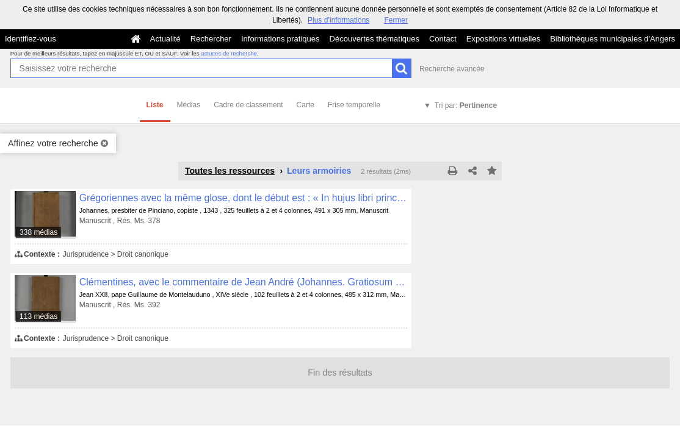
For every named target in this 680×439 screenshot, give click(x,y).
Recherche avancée (452, 69)
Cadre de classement (248, 105)
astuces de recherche (229, 53)
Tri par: (466, 105)
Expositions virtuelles (503, 38)
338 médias (38, 232)
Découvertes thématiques (374, 38)
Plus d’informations (338, 20)
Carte (305, 105)
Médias (189, 105)
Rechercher (210, 38)
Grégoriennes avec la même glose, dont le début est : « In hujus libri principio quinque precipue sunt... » (243, 198)
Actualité (165, 38)
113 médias (38, 316)
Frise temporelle (354, 105)
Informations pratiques (280, 38)
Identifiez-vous (30, 38)
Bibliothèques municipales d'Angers (612, 38)
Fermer (396, 20)
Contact (443, 38)
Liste (155, 105)
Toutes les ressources (230, 171)
